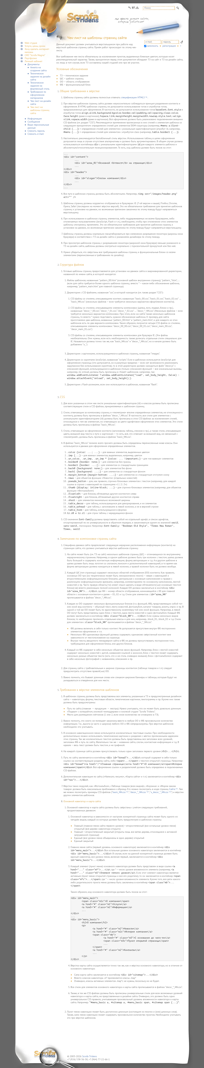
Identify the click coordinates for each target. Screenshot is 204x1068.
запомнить (152, 45)
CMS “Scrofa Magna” (35, 55)
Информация (35, 118)
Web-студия (31, 42)
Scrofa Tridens (89, 1056)
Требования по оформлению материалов (38, 94)
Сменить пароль (36, 130)
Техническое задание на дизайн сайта (40, 76)
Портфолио (31, 58)
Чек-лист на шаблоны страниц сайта (39, 110)
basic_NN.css (119, 792)
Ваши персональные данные (38, 126)
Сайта (172, 789)
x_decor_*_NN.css (159, 792)
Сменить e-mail (36, 133)
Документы (33, 64)
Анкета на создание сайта (38, 69)
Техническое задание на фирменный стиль (40, 85)
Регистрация (169, 45)
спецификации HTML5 (133, 97)
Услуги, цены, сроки (35, 46)
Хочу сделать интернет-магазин (37, 51)
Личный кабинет (33, 61)
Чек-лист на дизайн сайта (40, 102)
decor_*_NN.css (138, 792)
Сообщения (34, 121)
